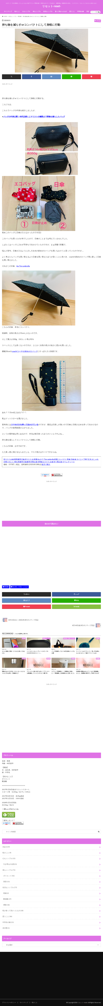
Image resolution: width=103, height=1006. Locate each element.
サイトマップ (8, 11)
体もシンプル (37, 11)
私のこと (17, 11)
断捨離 (6, 587)
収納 (6, 893)
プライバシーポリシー (9, 1002)
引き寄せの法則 (10, 864)
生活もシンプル (47, 11)
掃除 (6, 905)
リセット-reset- (51, 6)
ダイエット (8, 876)
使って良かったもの (61, 11)
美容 (6, 881)
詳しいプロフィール (11, 809)
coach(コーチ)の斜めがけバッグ (25, 351)
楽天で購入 (46, 464)
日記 (87, 11)
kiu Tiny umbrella (23, 266)
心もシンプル (26, 11)
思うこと (72, 11)
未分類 (6, 928)
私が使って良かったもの (20, 587)
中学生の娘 (80, 11)
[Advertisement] (38, 89)
